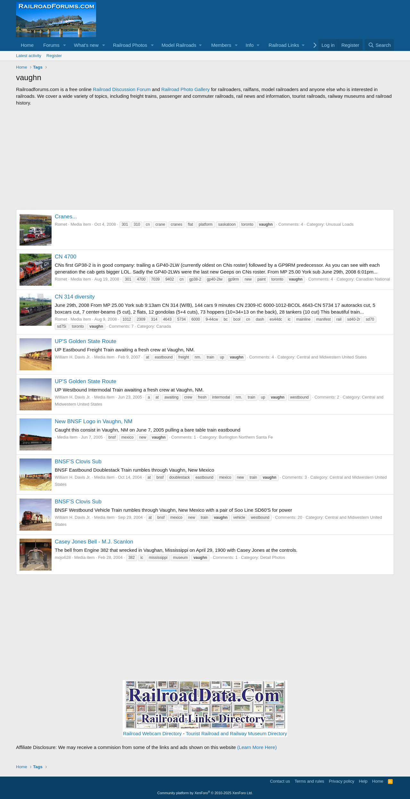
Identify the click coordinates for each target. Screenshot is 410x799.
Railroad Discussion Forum (122, 89)
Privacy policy (341, 781)
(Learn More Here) (257, 747)
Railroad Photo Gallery (185, 89)
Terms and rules (309, 781)
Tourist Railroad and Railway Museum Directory (236, 733)
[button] (64, 45)
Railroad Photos (130, 45)
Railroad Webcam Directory (152, 733)
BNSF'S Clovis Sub (78, 461)
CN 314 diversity (75, 297)
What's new (86, 45)
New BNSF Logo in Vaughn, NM (94, 421)
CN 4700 (65, 257)
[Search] (379, 45)
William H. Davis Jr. (73, 357)
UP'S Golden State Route (85, 341)
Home (27, 45)
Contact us (280, 781)
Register (54, 55)
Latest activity (28, 55)
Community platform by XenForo (205, 793)
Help (363, 781)
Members (221, 45)
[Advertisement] (205, 158)
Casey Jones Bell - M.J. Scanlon (94, 542)
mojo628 (63, 557)
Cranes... (66, 217)
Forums (51, 45)
